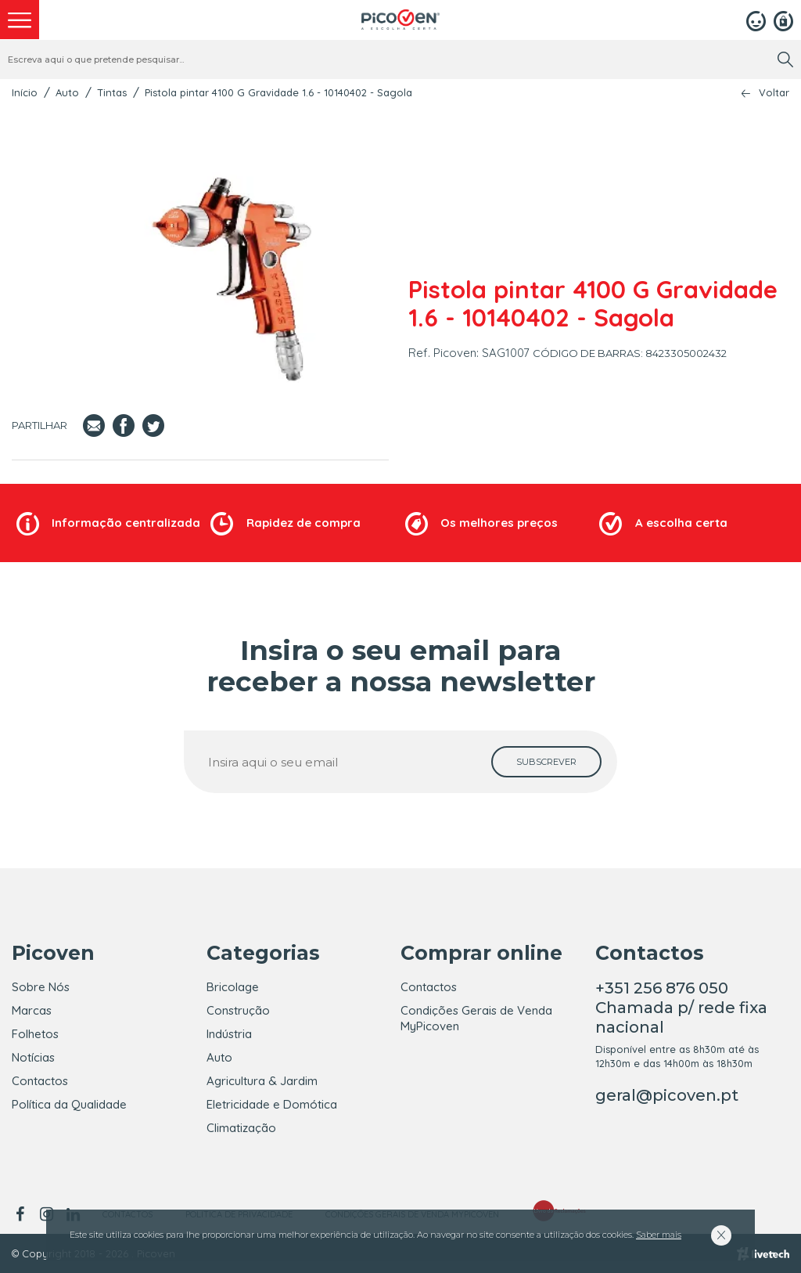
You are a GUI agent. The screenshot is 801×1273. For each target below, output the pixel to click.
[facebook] (22, 1214)
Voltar (774, 93)
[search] (785, 59)
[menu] (19, 19)
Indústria (229, 1033)
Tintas (112, 92)
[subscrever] (546, 761)
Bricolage (233, 986)
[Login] (756, 19)
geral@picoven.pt (666, 1095)
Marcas (32, 1010)
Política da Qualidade (69, 1104)
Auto (67, 92)
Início (25, 92)
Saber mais (658, 1234)
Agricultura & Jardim (262, 1080)
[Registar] (783, 19)
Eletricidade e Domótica (272, 1104)
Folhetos (35, 1033)
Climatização (241, 1127)
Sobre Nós (41, 986)
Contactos (40, 1080)
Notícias (33, 1057)
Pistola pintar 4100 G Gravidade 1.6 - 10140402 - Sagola (278, 92)
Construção (238, 1010)
